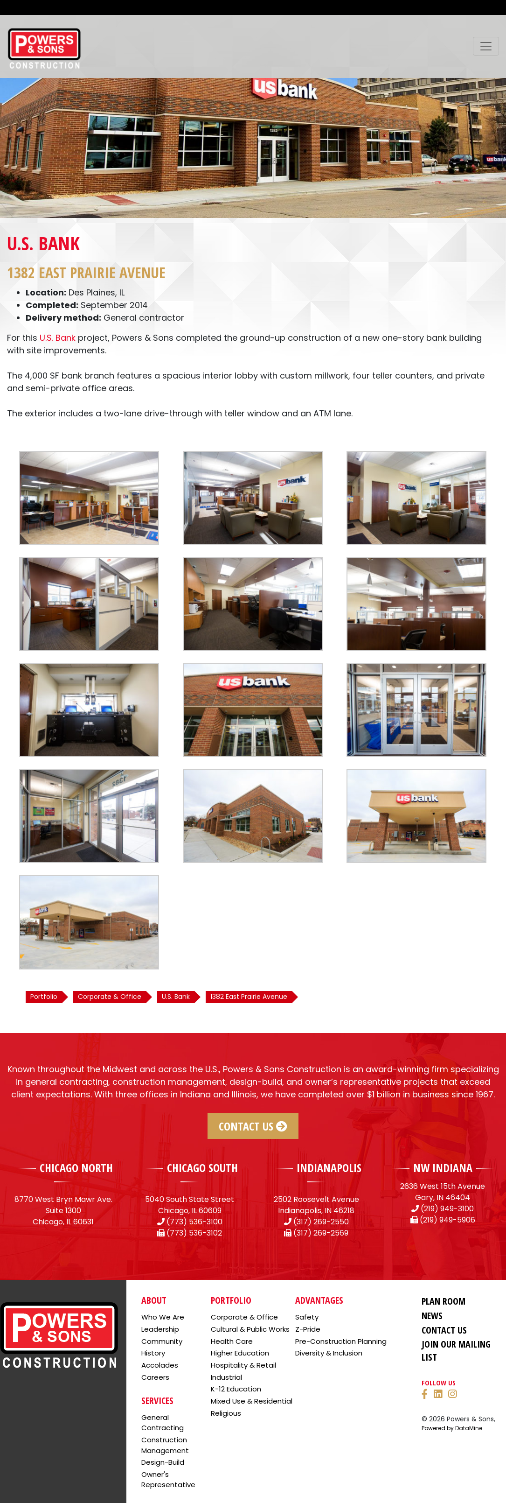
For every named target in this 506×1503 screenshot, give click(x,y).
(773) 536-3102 (194, 1233)
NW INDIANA (442, 1167)
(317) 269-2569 (320, 1233)
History (153, 1353)
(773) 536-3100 (194, 1221)
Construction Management (165, 1445)
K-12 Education (236, 1389)
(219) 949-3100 (447, 1208)
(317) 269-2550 (321, 1221)
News (432, 1315)
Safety (307, 1317)
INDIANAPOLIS (329, 1167)
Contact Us (253, 1126)
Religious (226, 1413)
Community (161, 1341)
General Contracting (162, 1422)
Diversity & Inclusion (328, 1353)
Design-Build (162, 1462)
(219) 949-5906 (447, 1220)
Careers (155, 1377)
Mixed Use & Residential (251, 1401)
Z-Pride (307, 1329)
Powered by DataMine (452, 1428)
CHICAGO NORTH (76, 1167)
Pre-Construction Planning (341, 1341)
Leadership (160, 1329)
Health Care (232, 1341)
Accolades (159, 1365)
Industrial (226, 1377)
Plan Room (443, 1301)
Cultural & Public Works (250, 1329)
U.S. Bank (58, 338)
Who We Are (162, 1317)
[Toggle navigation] (486, 46)
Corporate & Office (244, 1317)
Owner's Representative (168, 1479)
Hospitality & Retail (243, 1365)
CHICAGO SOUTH (202, 1167)
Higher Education (240, 1353)
